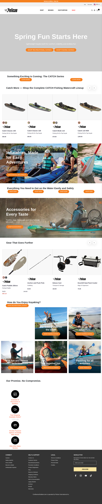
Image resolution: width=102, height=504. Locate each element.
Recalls (30, 486)
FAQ (29, 469)
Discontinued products (33, 462)
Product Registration (33, 467)
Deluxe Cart (57, 283)
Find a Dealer (9, 462)
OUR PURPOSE (62, 10)
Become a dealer (10, 465)
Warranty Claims (32, 477)
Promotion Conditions (33, 465)
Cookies (53, 465)
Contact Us (31, 458)
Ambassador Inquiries (11, 467)
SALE (73, 10)
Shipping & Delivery (33, 474)
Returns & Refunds (33, 472)
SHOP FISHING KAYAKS (65, 50)
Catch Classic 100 (9, 131)
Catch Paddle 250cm (10, 285)
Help (85, 4)
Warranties (31, 489)
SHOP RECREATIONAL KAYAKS (39, 50)
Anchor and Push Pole (35, 283)
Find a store (90, 4)
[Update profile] (94, 10)
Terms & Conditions (56, 458)
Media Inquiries (9, 460)
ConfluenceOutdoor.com (40, 494)
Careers (8, 458)
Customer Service (32, 460)
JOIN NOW (85, 469)
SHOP (42, 10)
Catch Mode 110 (59, 131)
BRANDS (50, 10)
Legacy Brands (32, 481)
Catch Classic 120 (34, 131)
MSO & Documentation (34, 479)
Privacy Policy (54, 460)
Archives (30, 484)
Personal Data (54, 462)
